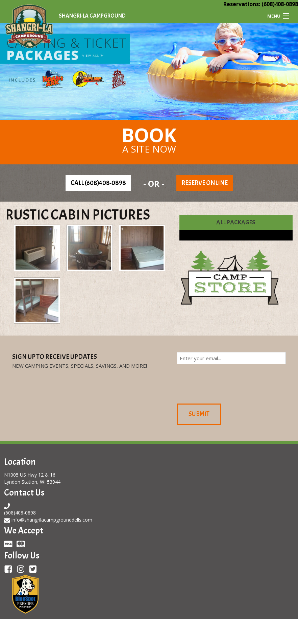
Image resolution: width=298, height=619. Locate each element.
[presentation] (228, 383)
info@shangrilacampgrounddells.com (51, 520)
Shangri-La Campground (92, 15)
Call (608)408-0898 (98, 183)
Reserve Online (204, 183)
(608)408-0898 (280, 4)
